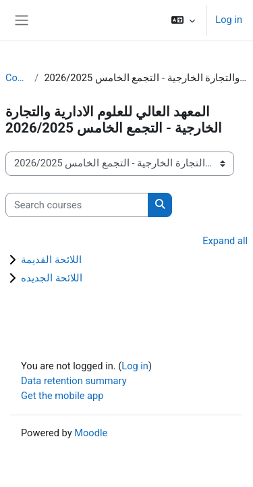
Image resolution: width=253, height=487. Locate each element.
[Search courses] (76, 205)
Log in (228, 20)
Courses (17, 78)
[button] (183, 20)
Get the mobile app (62, 396)
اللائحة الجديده (51, 278)
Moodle (90, 433)
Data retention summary (74, 381)
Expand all (225, 241)
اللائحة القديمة (51, 260)
